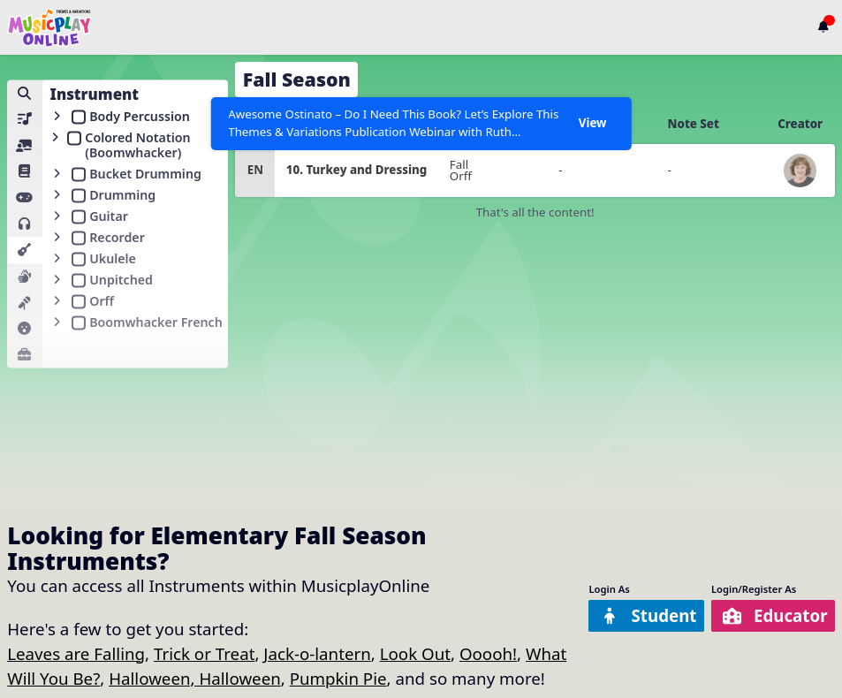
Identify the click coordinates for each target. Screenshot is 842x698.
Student (648, 615)
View (593, 123)
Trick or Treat (204, 653)
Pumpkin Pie (338, 678)
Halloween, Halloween (195, 678)
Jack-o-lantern (317, 653)
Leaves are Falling (76, 653)
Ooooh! (488, 653)
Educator (774, 615)
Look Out (415, 653)
